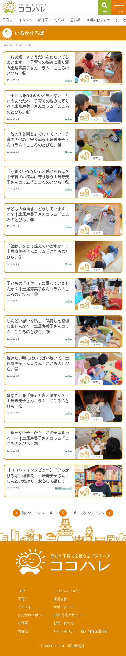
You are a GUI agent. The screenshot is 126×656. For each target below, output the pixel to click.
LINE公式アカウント (69, 615)
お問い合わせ (63, 623)
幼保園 (23, 623)
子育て (23, 599)
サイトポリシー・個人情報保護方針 (80, 631)
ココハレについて (67, 591)
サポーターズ (63, 607)
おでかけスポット (31, 615)
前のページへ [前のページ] (29, 513)
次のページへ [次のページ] (97, 513)
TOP (21, 591)
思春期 (23, 631)
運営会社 (60, 599)
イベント (25, 607)
